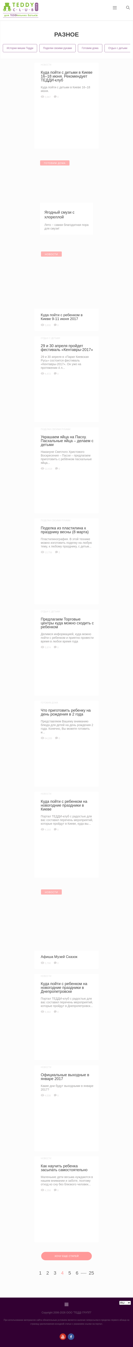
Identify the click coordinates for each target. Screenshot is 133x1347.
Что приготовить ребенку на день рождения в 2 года (66, 712)
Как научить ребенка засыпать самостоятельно (64, 1168)
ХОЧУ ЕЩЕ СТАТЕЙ (66, 1256)
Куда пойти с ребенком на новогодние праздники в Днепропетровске (64, 987)
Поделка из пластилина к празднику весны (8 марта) (65, 530)
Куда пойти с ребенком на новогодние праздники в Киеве (64, 805)
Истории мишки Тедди (20, 48)
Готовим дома (90, 48)
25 (91, 1273)
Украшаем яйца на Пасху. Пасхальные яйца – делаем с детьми (67, 441)
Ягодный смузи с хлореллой (59, 214)
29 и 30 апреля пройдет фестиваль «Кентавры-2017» (67, 348)
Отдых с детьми (117, 48)
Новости (46, 65)
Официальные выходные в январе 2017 (65, 1077)
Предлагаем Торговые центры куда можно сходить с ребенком (67, 623)
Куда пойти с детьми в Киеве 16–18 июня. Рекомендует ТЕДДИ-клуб (66, 76)
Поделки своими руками (57, 48)
